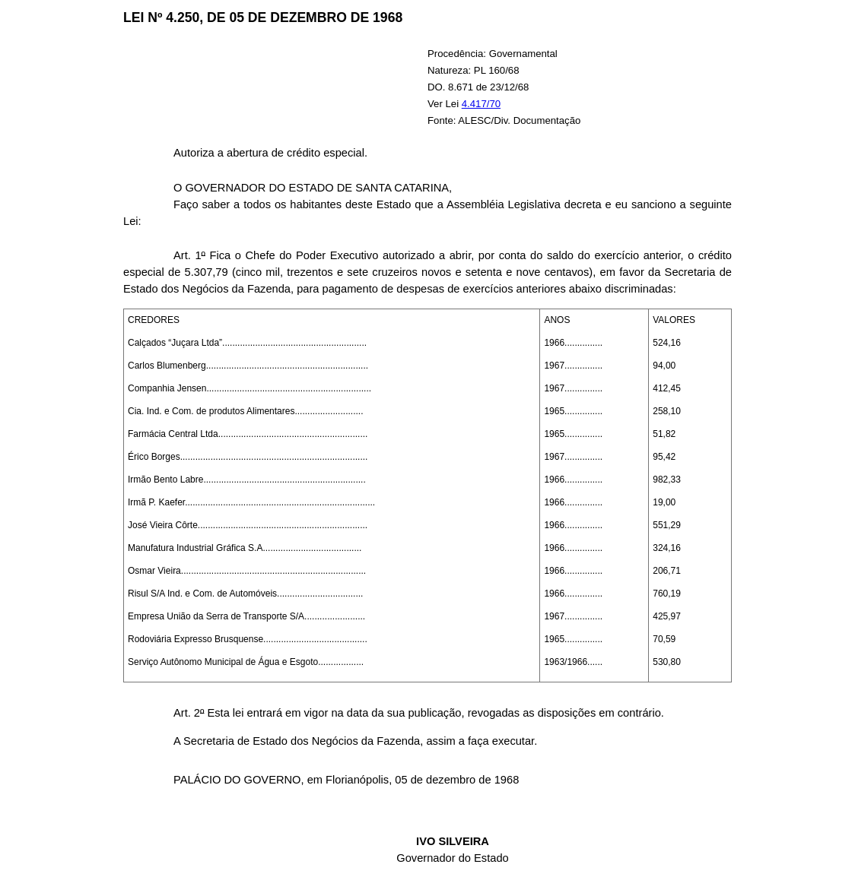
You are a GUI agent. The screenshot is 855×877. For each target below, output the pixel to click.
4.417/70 (481, 103)
